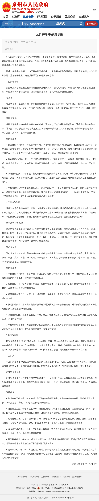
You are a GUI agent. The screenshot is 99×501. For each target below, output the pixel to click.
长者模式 (91, 23)
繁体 (94, 10)
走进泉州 (84, 16)
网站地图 (64, 485)
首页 (5, 16)
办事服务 (56, 16)
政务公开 (28, 16)
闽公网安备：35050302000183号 (51, 488)
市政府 (16, 16)
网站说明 (34, 485)
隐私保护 (44, 485)
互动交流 (70, 16)
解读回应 (42, 16)
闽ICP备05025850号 (75, 488)
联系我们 (54, 485)
